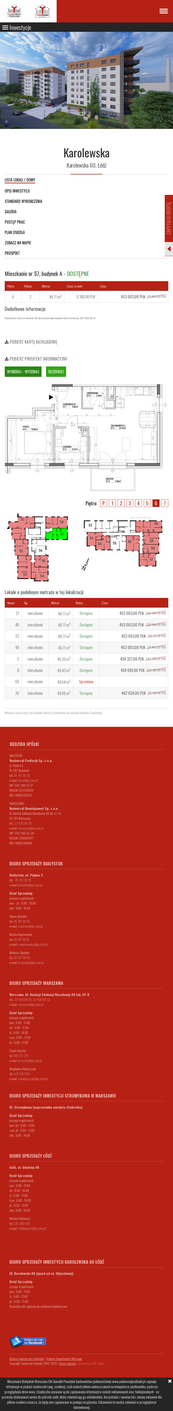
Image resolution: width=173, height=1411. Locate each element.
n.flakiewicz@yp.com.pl (32, 1228)
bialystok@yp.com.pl (30, 884)
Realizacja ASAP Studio (92, 1363)
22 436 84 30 (23, 823)
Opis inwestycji (17, 191)
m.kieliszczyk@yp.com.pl (33, 1078)
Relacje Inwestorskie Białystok (26, 1358)
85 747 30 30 (22, 775)
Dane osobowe (68, 1363)
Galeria (11, 211)
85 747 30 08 (22, 957)
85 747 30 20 (22, 921)
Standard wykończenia (23, 201)
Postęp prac (15, 222)
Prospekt (12, 253)
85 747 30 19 (21, 939)
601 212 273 (21, 1055)
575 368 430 (22, 1223)
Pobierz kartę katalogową (31, 342)
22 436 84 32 (41, 999)
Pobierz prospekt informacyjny (36, 359)
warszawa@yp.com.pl (30, 828)
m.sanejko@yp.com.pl (31, 962)
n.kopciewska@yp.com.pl (33, 944)
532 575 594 (22, 1073)
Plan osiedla (15, 232)
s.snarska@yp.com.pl (30, 926)
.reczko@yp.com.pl (31, 1060)
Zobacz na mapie (18, 243)
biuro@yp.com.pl (28, 780)
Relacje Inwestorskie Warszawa (64, 1358)
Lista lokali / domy (20, 180)
